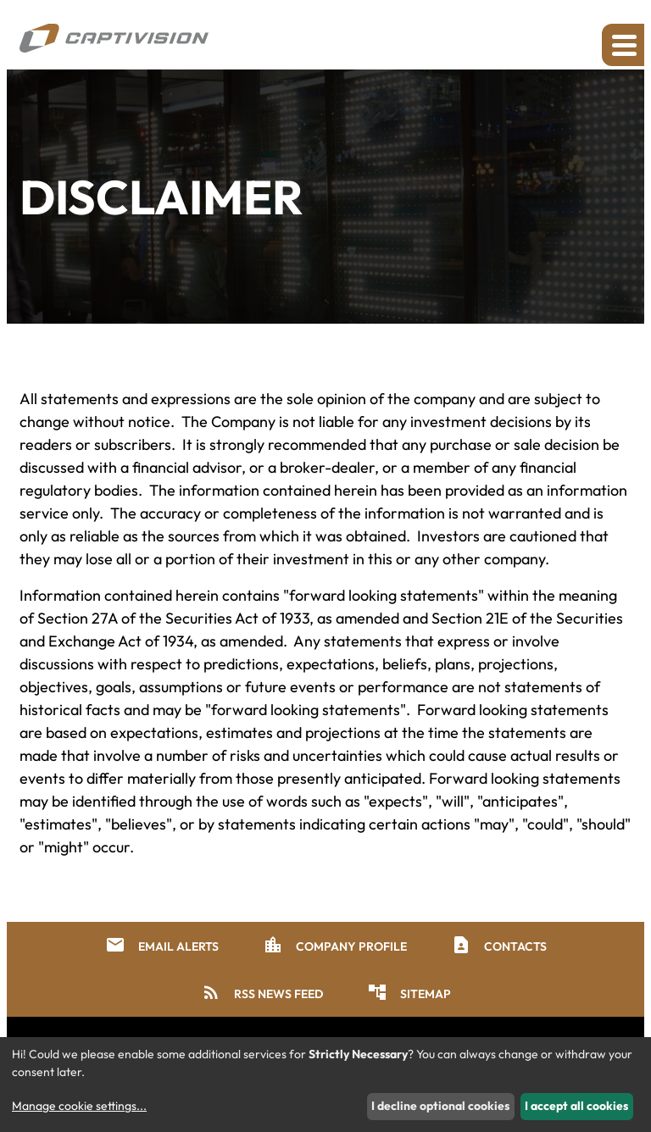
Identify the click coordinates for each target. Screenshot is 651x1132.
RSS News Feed (262, 992)
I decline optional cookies (440, 1105)
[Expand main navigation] (623, 45)
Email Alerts (162, 945)
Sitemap (409, 992)
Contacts (499, 945)
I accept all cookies (576, 1105)
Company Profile (335, 945)
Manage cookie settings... (79, 1105)
